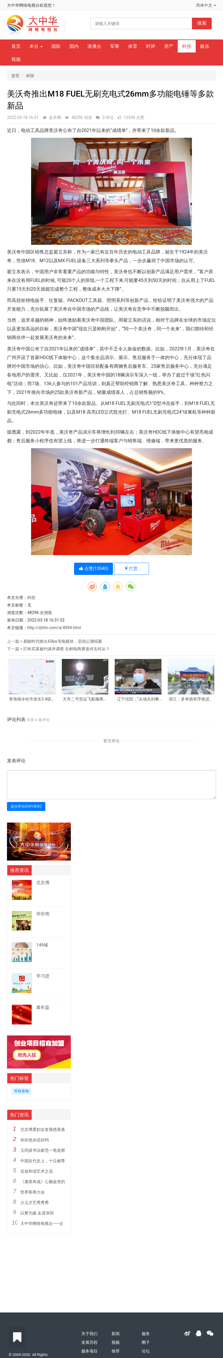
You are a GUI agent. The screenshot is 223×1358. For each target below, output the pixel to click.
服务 (146, 1333)
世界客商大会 (32, 1192)
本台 (36, 46)
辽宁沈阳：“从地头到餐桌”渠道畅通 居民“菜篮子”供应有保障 (138, 699)
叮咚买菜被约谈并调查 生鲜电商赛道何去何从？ (66, 649)
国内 (74, 46)
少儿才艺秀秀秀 (34, 1202)
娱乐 (204, 46)
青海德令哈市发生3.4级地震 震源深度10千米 (32, 699)
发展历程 (89, 1342)
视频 (16, 59)
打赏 (131, 568)
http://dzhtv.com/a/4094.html (54, 627)
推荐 (116, 1351)
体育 (132, 46)
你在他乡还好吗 (34, 1140)
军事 (114, 46)
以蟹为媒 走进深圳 (37, 1213)
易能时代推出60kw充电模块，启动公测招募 (62, 641)
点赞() (93, 568)
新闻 (116, 1333)
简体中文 (206, 5)
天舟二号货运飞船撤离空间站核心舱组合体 (85, 699)
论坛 (146, 1351)
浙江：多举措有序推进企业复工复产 (191, 699)
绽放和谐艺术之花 (36, 1171)
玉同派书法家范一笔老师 (42, 1150)
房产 (168, 46)
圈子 (146, 1342)
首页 (16, 46)
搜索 (201, 23)
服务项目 (89, 1351)
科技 (186, 46)
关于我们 (89, 1333)
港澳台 (94, 46)
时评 (150, 46)
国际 (56, 46)
